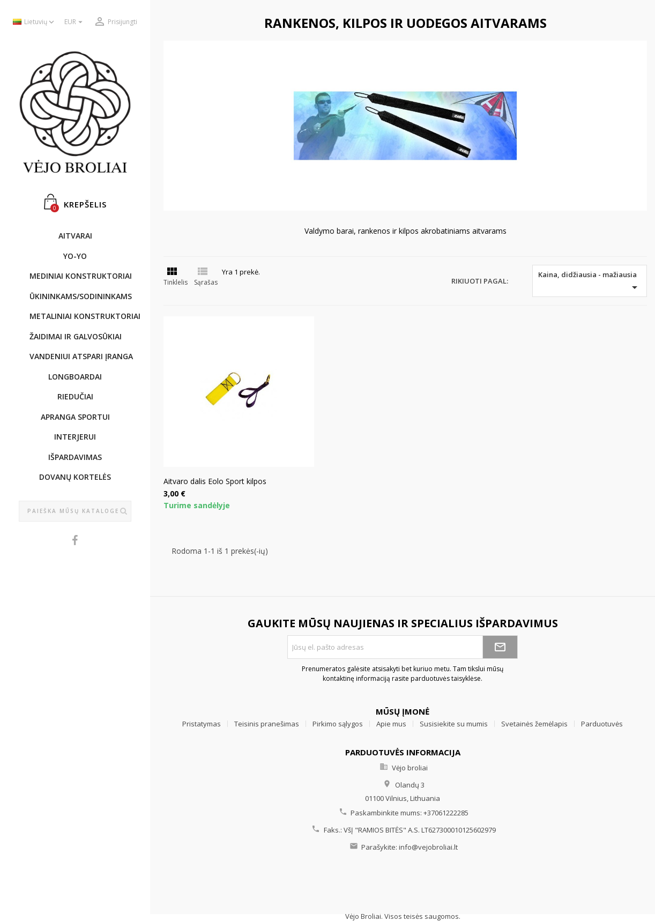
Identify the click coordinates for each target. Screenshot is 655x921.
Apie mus (391, 724)
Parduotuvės (602, 724)
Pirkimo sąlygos (337, 724)
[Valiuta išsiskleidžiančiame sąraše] (74, 22)
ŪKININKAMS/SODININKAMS (80, 296)
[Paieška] (75, 511)
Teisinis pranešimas (266, 724)
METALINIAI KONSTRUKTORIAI (80, 316)
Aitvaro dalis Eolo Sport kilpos (214, 481)
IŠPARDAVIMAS (75, 457)
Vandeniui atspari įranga (80, 356)
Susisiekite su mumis (454, 724)
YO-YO (75, 256)
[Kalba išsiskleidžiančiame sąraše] (34, 22)
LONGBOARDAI (75, 377)
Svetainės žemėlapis (534, 724)
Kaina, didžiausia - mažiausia (589, 282)
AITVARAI (75, 236)
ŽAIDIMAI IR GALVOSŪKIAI (75, 336)
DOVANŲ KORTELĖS (75, 477)
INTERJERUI (75, 437)
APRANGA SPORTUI (75, 417)
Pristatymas (201, 724)
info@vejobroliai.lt (428, 847)
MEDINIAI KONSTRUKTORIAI (80, 276)
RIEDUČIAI (75, 396)
